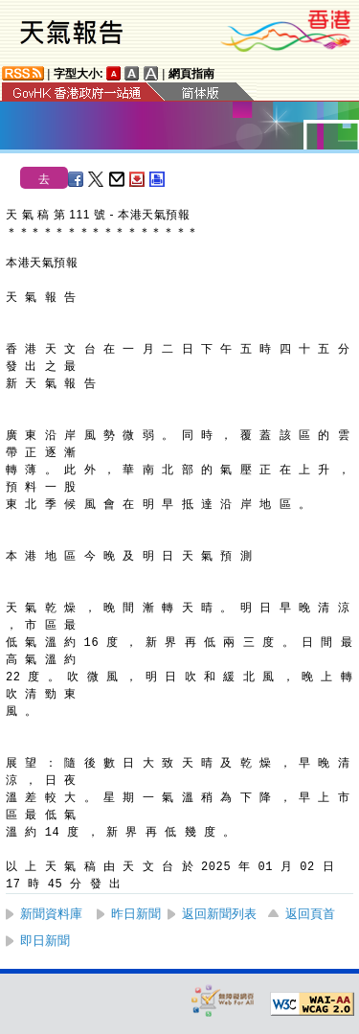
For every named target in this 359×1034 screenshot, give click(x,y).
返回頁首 (310, 914)
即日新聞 (45, 940)
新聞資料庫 (51, 914)
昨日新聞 (136, 914)
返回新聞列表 (219, 914)
